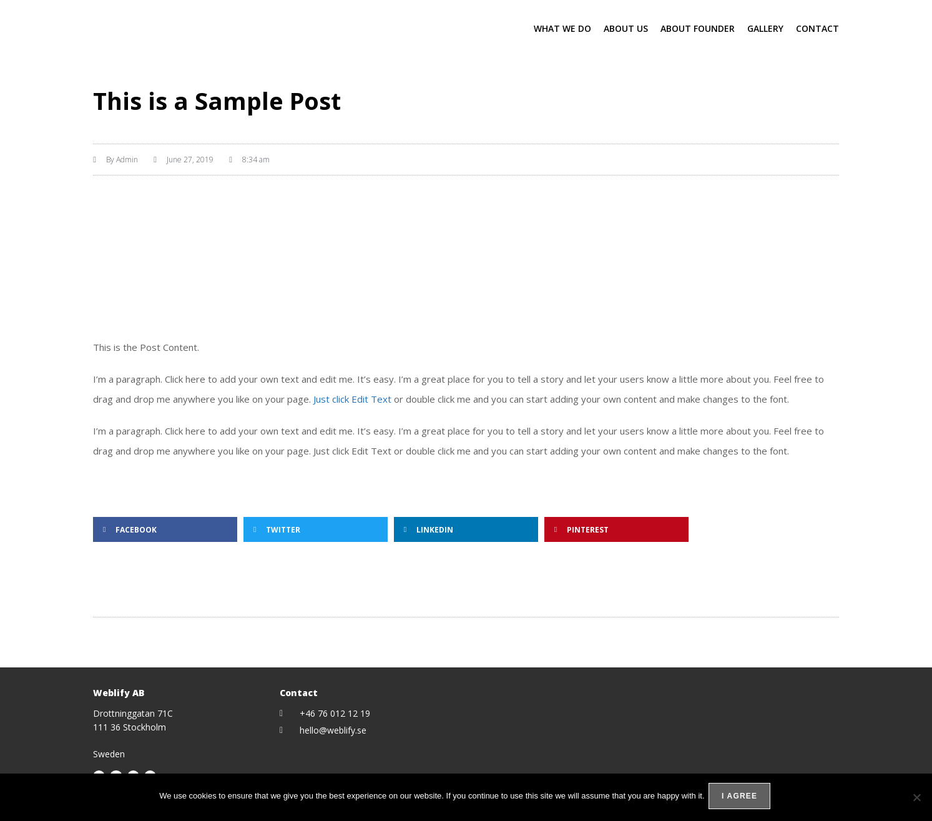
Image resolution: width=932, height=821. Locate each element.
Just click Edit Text (352, 399)
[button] (165, 529)
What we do (562, 28)
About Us (626, 28)
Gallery (765, 28)
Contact (817, 28)
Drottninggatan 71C (133, 713)
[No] (916, 798)
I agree (742, 798)
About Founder (697, 28)
